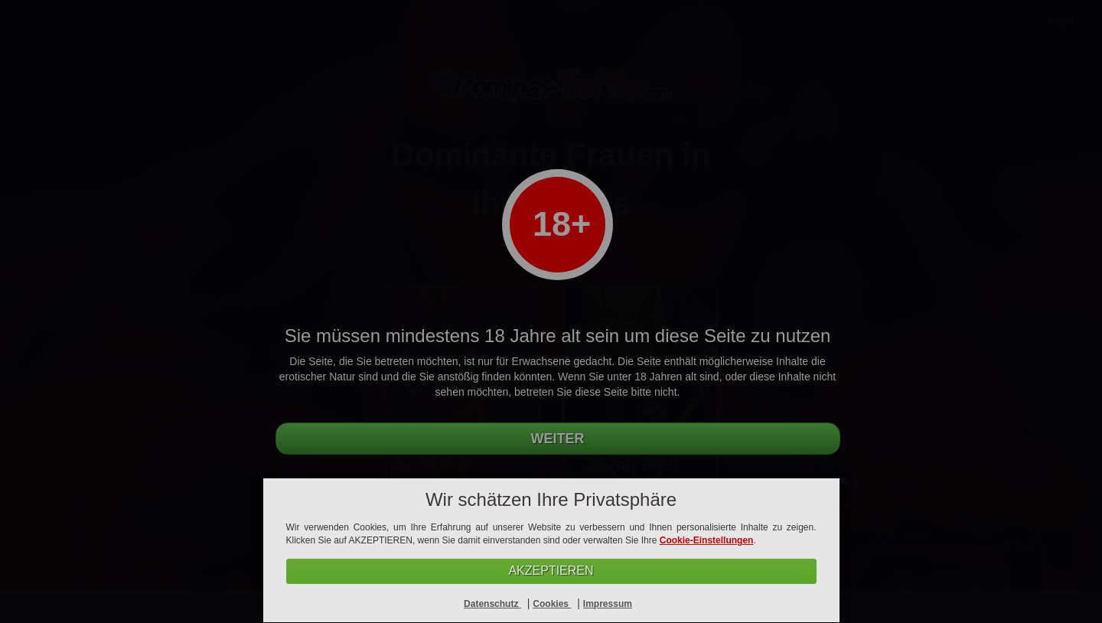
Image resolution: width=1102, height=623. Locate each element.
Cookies (552, 604)
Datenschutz (492, 604)
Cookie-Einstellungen (707, 540)
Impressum (607, 604)
